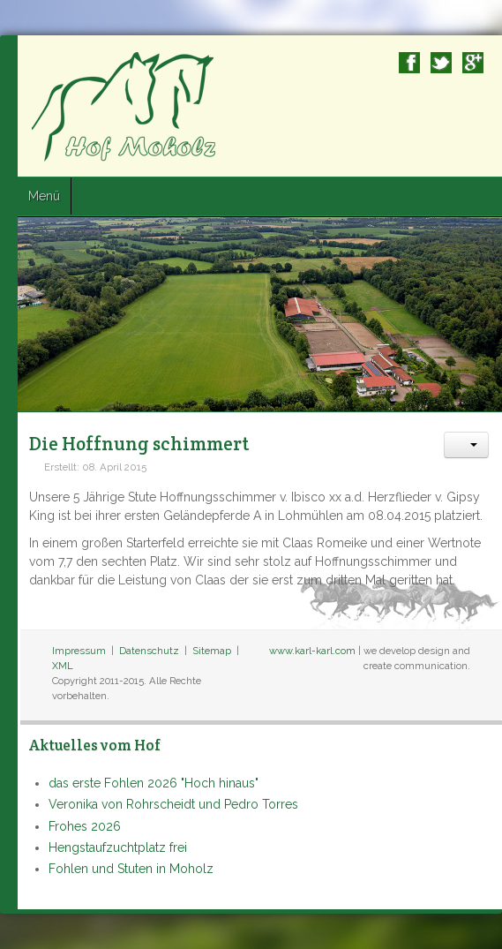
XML (62, 665)
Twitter (441, 62)
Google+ (472, 62)
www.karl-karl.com (312, 650)
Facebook (409, 62)
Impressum (79, 650)
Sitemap (211, 650)
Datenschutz (149, 650)
